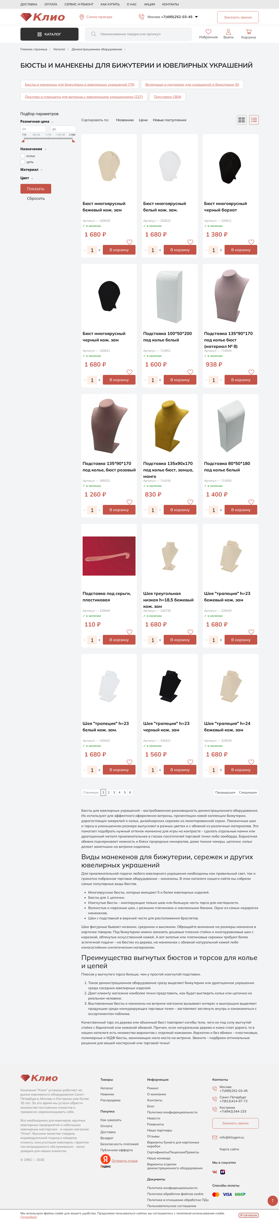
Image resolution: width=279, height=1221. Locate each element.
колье (30, 155)
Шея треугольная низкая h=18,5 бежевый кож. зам (168, 600)
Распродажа (110, 1100)
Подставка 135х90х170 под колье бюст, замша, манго (168, 470)
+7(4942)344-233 (233, 1111)
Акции (149, 4)
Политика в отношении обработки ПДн (178, 1200)
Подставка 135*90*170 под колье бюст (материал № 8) (228, 340)
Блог (151, 1106)
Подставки (167, 97)
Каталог (49, 34)
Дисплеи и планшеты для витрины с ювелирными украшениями (84, 97)
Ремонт (153, 1088)
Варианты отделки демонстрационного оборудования (174, 1166)
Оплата (51, 4)
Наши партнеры (159, 1130)
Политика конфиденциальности (172, 1112)
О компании (156, 1094)
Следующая (248, 792)
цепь (30, 161)
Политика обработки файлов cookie (175, 1194)
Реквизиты (155, 1124)
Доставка (28, 4)
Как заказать (110, 1120)
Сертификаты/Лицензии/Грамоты (173, 1152)
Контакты (170, 4)
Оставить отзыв (125, 1160)
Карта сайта (229, 1149)
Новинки (107, 1094)
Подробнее (28, 1217)
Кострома (227, 1107)
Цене (144, 120)
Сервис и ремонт (79, 4)
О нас (132, 4)
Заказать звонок (235, 1123)
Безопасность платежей (119, 1144)
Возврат (106, 1138)
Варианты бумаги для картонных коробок (173, 1144)
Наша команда (158, 1158)
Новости (153, 1118)
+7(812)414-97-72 (234, 1101)
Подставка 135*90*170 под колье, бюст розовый (107, 470)
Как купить (110, 4)
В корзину (119, 249)
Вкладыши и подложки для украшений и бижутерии (192, 84)
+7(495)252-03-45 (177, 17)
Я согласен (248, 1215)
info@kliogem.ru (232, 1137)
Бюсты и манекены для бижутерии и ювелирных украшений (79, 84)
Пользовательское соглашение (171, 1206)
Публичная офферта (116, 1150)
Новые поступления (169, 120)
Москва (154, 17)
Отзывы (153, 1136)
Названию (125, 120)
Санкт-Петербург (233, 1097)
